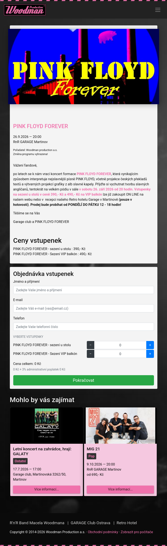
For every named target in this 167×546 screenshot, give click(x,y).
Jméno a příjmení (26, 282)
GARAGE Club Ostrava (90, 522)
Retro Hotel (127, 522)
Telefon (19, 318)
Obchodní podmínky (103, 532)
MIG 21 (93, 448)
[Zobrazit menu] (158, 10)
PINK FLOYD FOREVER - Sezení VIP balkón (45, 354)
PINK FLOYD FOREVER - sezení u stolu (42, 345)
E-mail (18, 300)
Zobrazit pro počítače (137, 532)
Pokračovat (83, 380)
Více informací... (46, 489)
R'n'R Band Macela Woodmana (37, 522)
